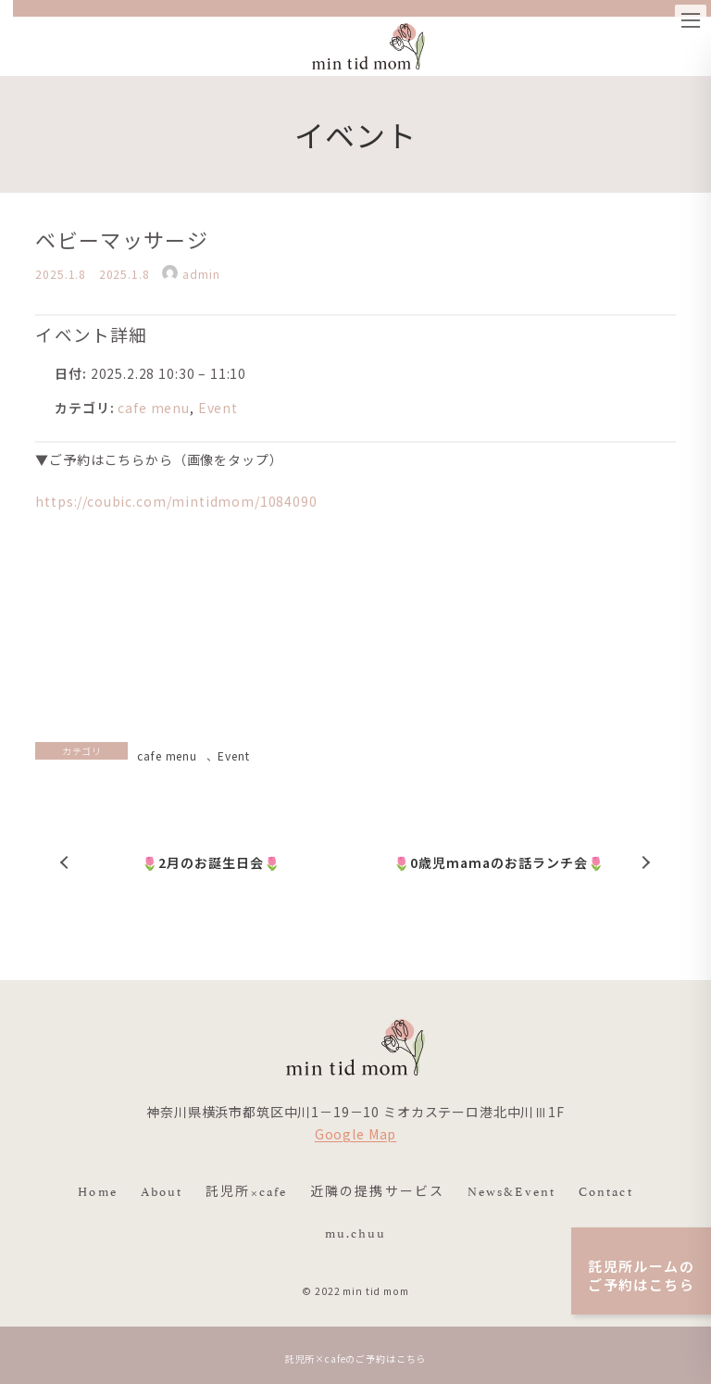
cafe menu (154, 407)
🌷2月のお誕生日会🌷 (212, 862)
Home (97, 1190)
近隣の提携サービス (377, 1190)
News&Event (511, 1190)
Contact (606, 1190)
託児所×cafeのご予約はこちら (355, 1359)
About (162, 1190)
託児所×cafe (246, 1190)
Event (218, 407)
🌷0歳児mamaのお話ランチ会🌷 (499, 862)
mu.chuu (356, 1232)
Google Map (355, 1135)
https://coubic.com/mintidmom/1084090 (176, 501)
